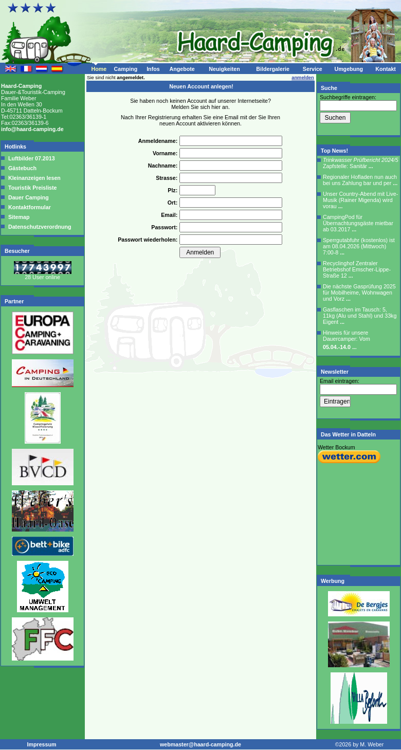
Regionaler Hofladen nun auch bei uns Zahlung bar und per (360, 180)
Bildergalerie (272, 69)
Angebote (181, 69)
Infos (153, 69)
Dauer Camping (28, 197)
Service (312, 69)
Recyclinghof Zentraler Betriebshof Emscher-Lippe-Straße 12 (357, 269)
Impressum (42, 744)
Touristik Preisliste (32, 188)
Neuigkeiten (224, 69)
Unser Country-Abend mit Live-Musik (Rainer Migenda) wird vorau (360, 200)
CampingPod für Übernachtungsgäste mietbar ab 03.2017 (358, 223)
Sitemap (18, 217)
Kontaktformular (29, 207)
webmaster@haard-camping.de (200, 744)
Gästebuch (22, 168)
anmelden (302, 77)
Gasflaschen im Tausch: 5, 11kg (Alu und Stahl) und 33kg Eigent (359, 315)
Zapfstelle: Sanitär (360, 163)
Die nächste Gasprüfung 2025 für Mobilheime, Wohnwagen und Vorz (359, 292)
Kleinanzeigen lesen (34, 178)
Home (98, 69)
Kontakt (385, 69)
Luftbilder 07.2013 (31, 158)
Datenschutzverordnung (39, 227)
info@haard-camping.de (32, 129)
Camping (126, 69)
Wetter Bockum (336, 447)
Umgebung (348, 69)
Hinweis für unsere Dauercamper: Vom (346, 340)
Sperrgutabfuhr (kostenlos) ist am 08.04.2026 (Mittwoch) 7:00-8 (359, 246)
